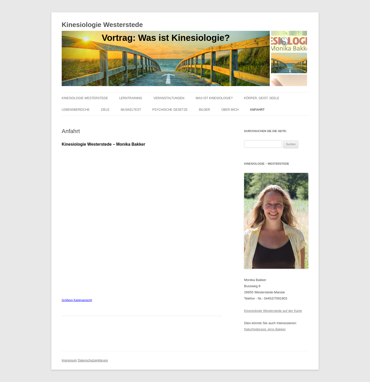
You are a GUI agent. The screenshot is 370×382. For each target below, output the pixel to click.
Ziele (105, 109)
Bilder (204, 109)
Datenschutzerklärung (93, 360)
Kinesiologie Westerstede (102, 25)
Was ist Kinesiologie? (214, 98)
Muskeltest (131, 109)
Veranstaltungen (168, 98)
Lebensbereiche (76, 109)
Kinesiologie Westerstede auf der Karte (273, 311)
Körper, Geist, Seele (261, 98)
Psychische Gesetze (170, 109)
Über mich (229, 109)
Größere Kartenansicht (77, 300)
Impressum (69, 360)
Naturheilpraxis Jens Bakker (265, 329)
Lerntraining (130, 98)
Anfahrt (257, 109)
